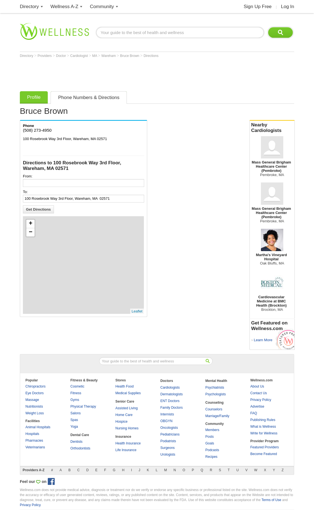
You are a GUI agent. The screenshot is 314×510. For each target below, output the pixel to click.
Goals (209, 443)
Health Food (124, 386)
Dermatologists (171, 394)
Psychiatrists (214, 387)
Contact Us (258, 393)
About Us (257, 386)
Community (102, 6)
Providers (45, 56)
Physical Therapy (83, 406)
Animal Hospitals (37, 427)
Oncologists (169, 428)
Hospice (121, 422)
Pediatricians (170, 434)
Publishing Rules (262, 420)
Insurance (123, 437)
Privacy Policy (260, 400)
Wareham (109, 56)
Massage (32, 400)
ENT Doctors (169, 401)
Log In (287, 6)
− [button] (30, 232)
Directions (151, 56)
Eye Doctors (34, 393)
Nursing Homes (127, 428)
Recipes (211, 457)
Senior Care (124, 401)
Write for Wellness (263, 433)
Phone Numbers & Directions (88, 97)
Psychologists (215, 394)
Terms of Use (271, 500)
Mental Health (216, 381)
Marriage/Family (217, 416)
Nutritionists (34, 406)
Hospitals (32, 434)
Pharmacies (34, 440)
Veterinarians (35, 447)
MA (95, 56)
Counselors (213, 409)
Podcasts (212, 450)
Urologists (167, 454)
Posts (209, 437)
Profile (34, 97)
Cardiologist (79, 56)
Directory (29, 6)
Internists (167, 414)
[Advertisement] (121, 73)
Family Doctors (171, 408)
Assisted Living (126, 408)
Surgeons (167, 448)
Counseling (214, 403)
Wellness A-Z (64, 6)
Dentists (76, 442)
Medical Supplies (128, 393)
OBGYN (166, 421)
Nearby (272, 127)
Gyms (74, 400)
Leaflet (137, 311)
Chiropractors (35, 386)
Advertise (257, 406)
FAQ (253, 413)
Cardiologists (170, 387)
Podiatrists (168, 441)
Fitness (75, 393)
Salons (75, 413)
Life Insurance (125, 450)
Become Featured (263, 454)
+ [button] (30, 224)
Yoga (74, 427)
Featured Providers (264, 447)
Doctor (61, 56)
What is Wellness (263, 427)
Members (212, 430)
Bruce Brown (130, 56)
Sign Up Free (258, 6)
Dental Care (79, 435)
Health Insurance (128, 443)
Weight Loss (34, 413)
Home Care (123, 415)
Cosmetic (77, 386)
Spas (74, 420)
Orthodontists (80, 448)
